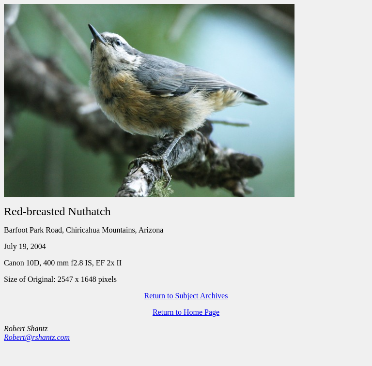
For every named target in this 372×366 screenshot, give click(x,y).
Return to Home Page (186, 312)
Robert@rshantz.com (37, 337)
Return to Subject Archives (186, 296)
